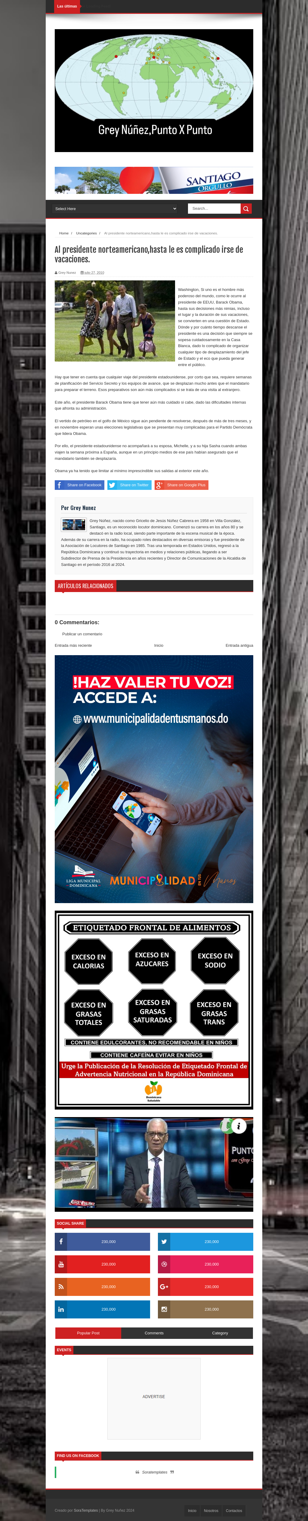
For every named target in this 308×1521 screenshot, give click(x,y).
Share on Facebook (78, 485)
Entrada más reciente (73, 645)
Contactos (234, 1511)
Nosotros (211, 1511)
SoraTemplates (86, 1510)
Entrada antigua (239, 645)
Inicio (158, 645)
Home (64, 233)
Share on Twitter (127, 485)
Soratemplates (155, 1472)
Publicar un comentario (82, 634)
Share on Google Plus (180, 485)
